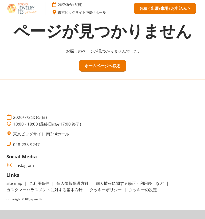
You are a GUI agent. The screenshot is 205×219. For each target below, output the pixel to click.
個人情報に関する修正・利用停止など (130, 183)
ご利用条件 (39, 183)
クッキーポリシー (106, 189)
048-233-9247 (26, 144)
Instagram (20, 165)
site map (14, 183)
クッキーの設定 (143, 189)
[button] (165, 8)
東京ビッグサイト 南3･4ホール (82, 12)
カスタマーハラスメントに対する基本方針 (45, 189)
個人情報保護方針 (73, 183)
